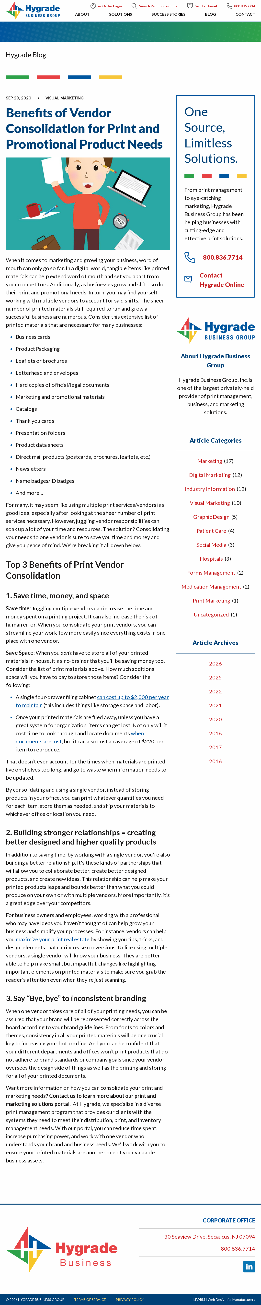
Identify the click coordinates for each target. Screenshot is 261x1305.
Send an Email (202, 6)
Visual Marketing (210, 502)
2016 (215, 761)
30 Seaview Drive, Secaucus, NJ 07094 (209, 1236)
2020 (215, 719)
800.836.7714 (241, 6)
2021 (215, 705)
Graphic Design (211, 516)
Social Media (211, 544)
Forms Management (211, 572)
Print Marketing (212, 600)
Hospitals (212, 558)
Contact (245, 16)
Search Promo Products (155, 6)
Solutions (120, 16)
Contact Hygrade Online (214, 279)
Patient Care (212, 530)
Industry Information (210, 488)
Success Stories (168, 16)
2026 (215, 663)
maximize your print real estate (53, 939)
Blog (210, 16)
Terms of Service (90, 1299)
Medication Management (212, 586)
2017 (215, 747)
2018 (215, 733)
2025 (215, 677)
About (82, 16)
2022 (215, 691)
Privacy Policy (130, 1299)
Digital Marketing (210, 474)
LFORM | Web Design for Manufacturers (224, 1299)
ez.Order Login (106, 6)
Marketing (210, 461)
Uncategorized (212, 614)
